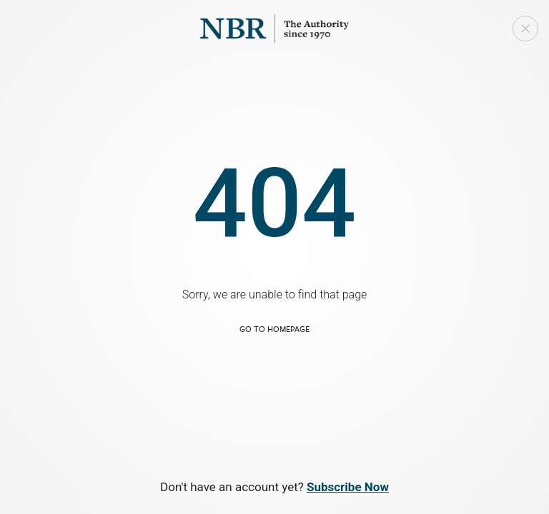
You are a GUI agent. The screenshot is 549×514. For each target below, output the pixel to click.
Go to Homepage (274, 329)
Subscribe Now (348, 487)
